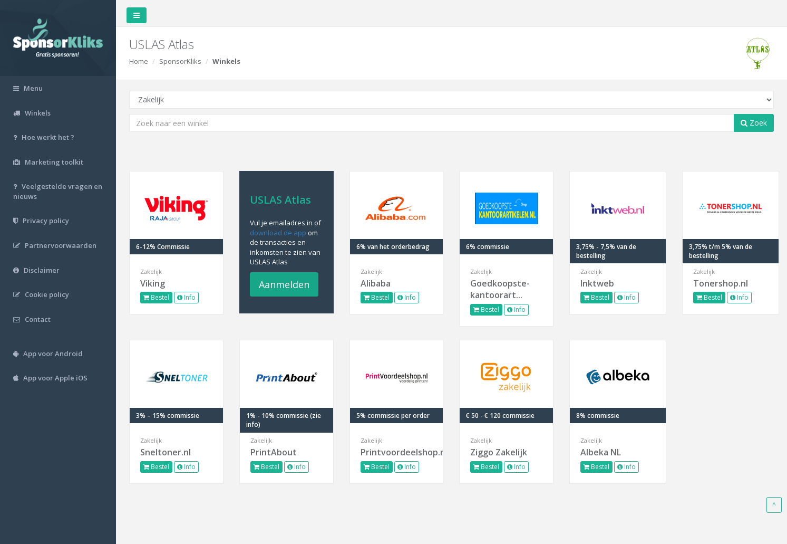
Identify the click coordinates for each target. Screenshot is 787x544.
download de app (278, 232)
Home (138, 61)
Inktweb (597, 283)
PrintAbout (273, 452)
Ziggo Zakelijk (498, 452)
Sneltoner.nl (165, 452)
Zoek (754, 123)
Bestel (156, 297)
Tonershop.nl (720, 283)
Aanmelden (284, 284)
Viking (152, 283)
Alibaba (376, 283)
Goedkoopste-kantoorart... (500, 289)
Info (186, 297)
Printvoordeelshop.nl (397, 452)
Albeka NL (600, 452)
